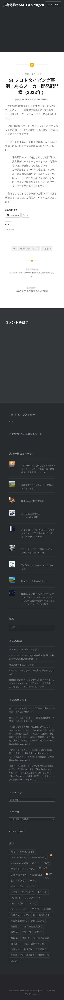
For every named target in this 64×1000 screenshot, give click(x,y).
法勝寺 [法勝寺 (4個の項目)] (15, 949)
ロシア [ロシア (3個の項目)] (31, 903)
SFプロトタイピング (32, 74)
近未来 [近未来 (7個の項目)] (15, 960)
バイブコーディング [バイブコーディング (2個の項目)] (22, 892)
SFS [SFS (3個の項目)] (45, 863)
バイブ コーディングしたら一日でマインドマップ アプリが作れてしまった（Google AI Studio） (38, 533)
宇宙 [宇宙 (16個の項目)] (26, 932)
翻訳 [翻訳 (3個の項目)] (28, 949)
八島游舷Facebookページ (25, 433)
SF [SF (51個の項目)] (35, 863)
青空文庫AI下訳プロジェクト (22, 664)
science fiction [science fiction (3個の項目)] (19, 863)
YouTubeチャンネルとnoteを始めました (38, 567)
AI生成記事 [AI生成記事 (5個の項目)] (27, 852)
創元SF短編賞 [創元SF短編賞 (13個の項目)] (33, 926)
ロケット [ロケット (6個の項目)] (17, 903)
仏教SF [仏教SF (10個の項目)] (29, 915)
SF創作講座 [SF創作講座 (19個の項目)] (18, 874)
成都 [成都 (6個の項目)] (38, 932)
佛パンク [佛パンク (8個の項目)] (44, 915)
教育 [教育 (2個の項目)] (14, 937)
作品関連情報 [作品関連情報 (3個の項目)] (19, 920)
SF (14, 248)
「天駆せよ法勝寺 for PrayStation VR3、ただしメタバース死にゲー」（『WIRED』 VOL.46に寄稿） (31, 730)
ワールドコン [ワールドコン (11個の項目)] (19, 909)
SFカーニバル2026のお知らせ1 (23, 649)
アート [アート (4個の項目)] (32, 880)
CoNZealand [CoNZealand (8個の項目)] (18, 857)
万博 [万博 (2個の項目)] (36, 909)
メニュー (54, 4)
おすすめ (47, 248)
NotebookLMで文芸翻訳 (32, 501)
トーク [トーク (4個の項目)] (31, 886)
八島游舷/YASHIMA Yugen (23, 5)
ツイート (13, 421)
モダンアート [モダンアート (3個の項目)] (32, 897)
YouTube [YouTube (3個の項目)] (36, 874)
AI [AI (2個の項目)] (13, 852)
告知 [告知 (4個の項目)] (14, 932)
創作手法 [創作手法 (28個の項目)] (37, 920)
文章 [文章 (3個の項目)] (26, 937)
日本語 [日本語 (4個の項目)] (15, 943)
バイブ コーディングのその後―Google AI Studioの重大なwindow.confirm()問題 (32, 657)
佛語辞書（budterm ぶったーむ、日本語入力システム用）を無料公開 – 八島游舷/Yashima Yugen (31, 756)
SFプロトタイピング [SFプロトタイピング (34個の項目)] (23, 869)
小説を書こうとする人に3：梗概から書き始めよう (37, 487)
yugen (25, 99)
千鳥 (26, 721)
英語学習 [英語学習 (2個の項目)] (17, 955)
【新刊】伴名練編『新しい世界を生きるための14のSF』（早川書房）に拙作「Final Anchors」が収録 (32, 769)
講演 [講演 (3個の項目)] (30, 955)
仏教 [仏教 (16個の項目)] (15, 915)
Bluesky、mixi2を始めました (34, 581)
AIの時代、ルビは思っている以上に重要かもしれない (31, 672)
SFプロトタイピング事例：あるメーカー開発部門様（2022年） (37, 551)
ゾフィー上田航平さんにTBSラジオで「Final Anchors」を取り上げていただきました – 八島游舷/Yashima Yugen (31, 776)
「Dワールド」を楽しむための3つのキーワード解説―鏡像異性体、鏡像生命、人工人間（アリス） (38, 469)
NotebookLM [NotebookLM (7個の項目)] (38, 857)
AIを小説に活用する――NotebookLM (30, 515)
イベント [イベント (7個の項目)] (17, 886)
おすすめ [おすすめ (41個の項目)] (17, 880)
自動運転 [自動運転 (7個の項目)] (41, 949)
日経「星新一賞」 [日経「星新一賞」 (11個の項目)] (35, 943)
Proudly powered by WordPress (23, 990)
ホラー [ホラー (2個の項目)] (42, 892)
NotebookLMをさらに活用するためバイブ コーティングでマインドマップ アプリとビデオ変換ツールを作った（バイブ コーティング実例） (38, 599)
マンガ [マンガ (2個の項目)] (15, 897)
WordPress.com (32, 994)
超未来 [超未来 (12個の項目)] (43, 955)
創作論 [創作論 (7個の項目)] (15, 926)
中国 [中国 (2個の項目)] (47, 909)
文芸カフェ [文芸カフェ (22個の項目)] (41, 937)
